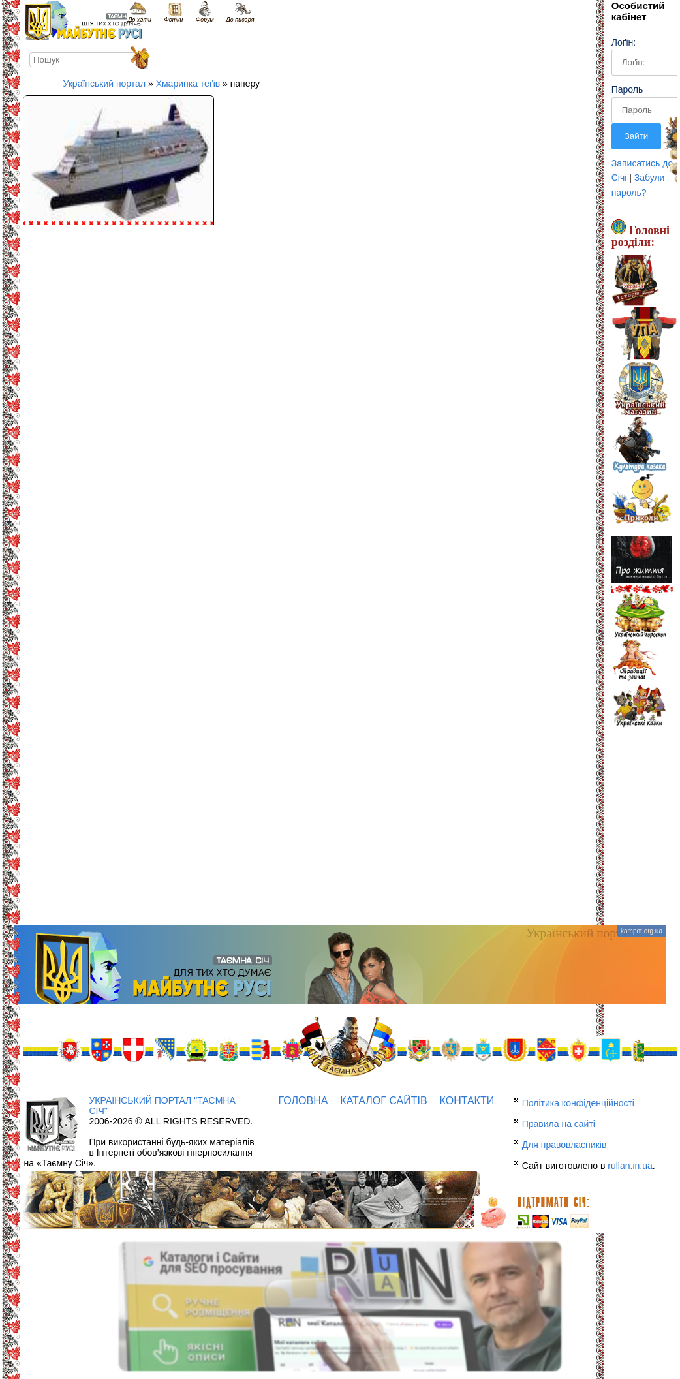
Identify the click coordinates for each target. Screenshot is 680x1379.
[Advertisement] (340, 821)
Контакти (467, 1100)
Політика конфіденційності (578, 1103)
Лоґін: (623, 42)
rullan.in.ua (630, 1165)
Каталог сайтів (383, 1100)
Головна (303, 1100)
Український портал (104, 83)
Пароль (627, 89)
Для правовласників (564, 1144)
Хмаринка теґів (188, 83)
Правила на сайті (558, 1124)
